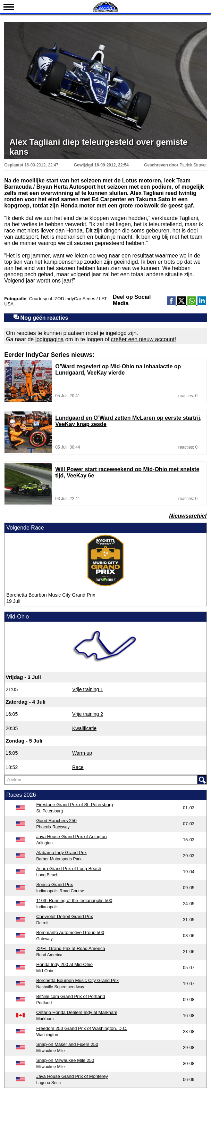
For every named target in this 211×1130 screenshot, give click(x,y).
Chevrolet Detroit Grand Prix (64, 916)
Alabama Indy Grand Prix (61, 852)
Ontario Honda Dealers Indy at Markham (76, 1012)
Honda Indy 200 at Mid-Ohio (64, 964)
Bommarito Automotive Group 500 (70, 932)
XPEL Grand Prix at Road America (70, 948)
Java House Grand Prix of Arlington (71, 836)
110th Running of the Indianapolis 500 (74, 900)
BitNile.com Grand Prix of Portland (70, 996)
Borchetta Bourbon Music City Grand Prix (50, 595)
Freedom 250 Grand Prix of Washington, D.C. (81, 1028)
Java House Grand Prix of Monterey (72, 1076)
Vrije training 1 (87, 689)
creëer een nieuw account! (143, 339)
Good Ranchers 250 (56, 820)
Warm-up (82, 753)
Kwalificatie (84, 728)
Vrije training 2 (87, 714)
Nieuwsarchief (187, 516)
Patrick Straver (193, 165)
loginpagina (49, 339)
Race (78, 767)
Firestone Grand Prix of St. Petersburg (74, 804)
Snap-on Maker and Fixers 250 (67, 1044)
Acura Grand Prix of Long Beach (68, 868)
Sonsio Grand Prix (54, 884)
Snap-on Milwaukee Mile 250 (65, 1060)
